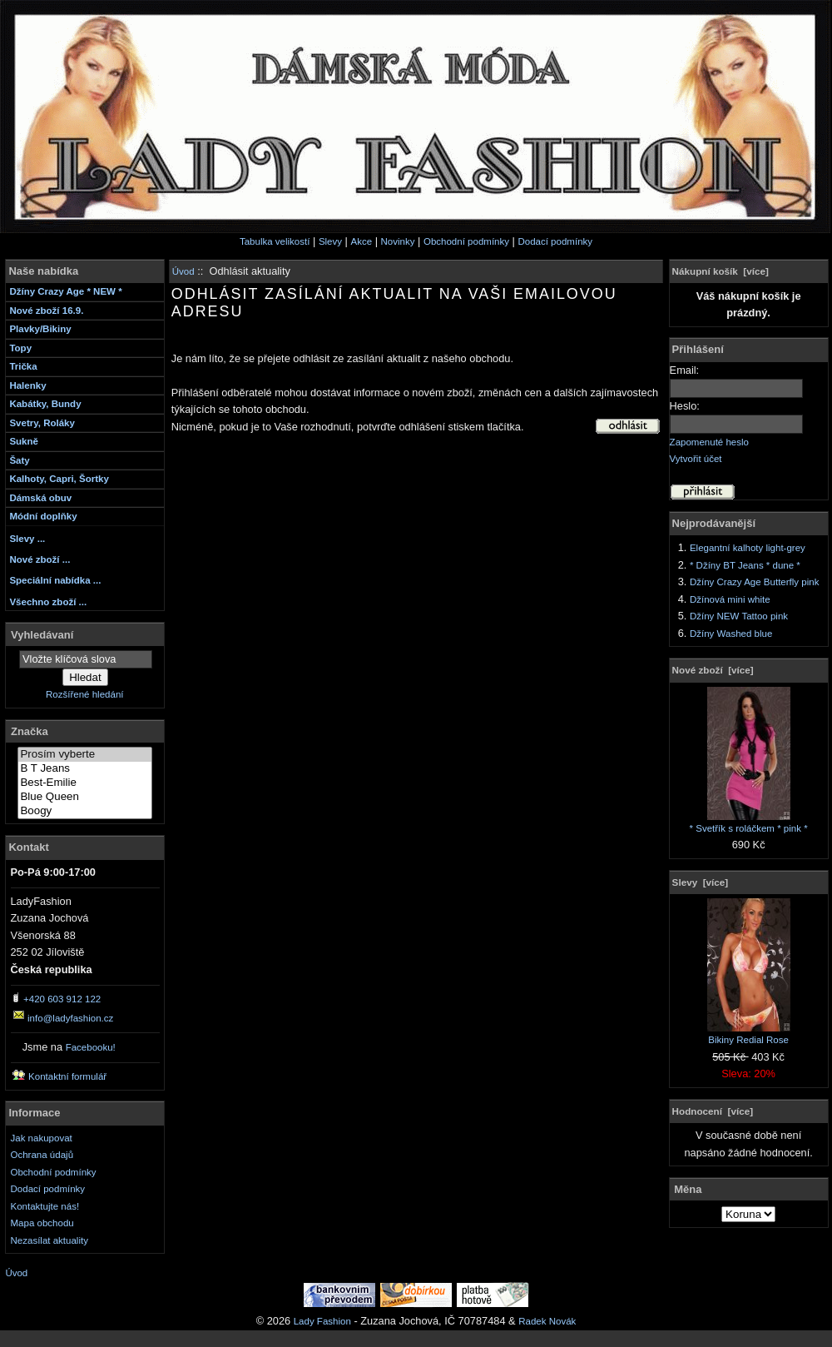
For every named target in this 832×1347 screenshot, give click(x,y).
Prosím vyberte (84, 755)
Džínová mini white (730, 599)
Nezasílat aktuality (49, 1240)
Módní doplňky (43, 516)
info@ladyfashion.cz (70, 1018)
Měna (687, 1189)
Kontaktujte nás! (45, 1206)
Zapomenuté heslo (709, 442)
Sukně (23, 441)
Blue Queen (84, 797)
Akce (361, 241)
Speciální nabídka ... (55, 580)
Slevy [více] (700, 882)
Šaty (19, 460)
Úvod (183, 271)
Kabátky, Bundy (45, 404)
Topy (20, 348)
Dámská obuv (40, 498)
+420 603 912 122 (62, 999)
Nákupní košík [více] (720, 271)
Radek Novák (547, 1321)
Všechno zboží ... (48, 602)
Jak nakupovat (41, 1138)
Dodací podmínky (555, 241)
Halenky (27, 385)
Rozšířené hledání (84, 694)
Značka (29, 731)
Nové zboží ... (39, 559)
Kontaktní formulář (67, 1076)
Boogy (84, 811)
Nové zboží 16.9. (46, 311)
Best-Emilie (84, 783)
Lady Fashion (322, 1321)
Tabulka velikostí (275, 241)
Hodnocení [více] (712, 1111)
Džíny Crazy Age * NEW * (65, 291)
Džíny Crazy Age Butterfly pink (755, 582)
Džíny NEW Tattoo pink (739, 616)
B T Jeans (84, 769)
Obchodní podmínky (466, 241)
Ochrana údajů (42, 1155)
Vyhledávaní (42, 634)
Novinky (398, 241)
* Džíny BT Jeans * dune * (745, 565)
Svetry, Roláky (42, 423)
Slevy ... (27, 539)
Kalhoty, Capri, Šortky (58, 479)
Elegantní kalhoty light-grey (747, 548)
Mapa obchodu (42, 1223)
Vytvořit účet (696, 459)
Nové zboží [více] (713, 669)
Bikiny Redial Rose (748, 1034)
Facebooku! (91, 1047)
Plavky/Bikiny (40, 329)
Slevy (330, 241)
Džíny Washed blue (731, 634)
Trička (23, 366)
